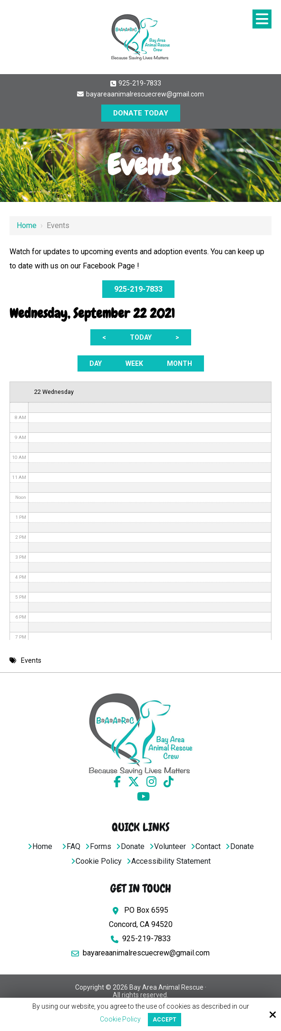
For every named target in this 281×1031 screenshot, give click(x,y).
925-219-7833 (135, 83)
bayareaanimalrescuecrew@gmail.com (140, 94)
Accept (164, 1019)
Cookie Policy (120, 1019)
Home (27, 225)
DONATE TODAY (140, 113)
